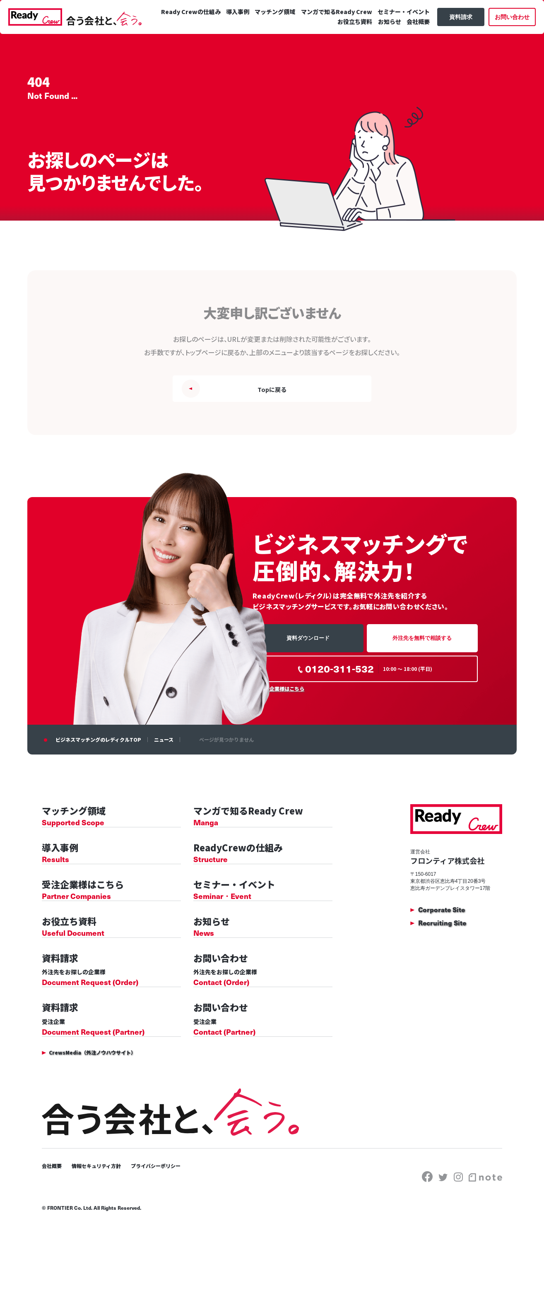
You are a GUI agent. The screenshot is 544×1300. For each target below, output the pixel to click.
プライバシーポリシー (171, 1222)
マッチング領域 (326, 34)
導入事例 (288, 34)
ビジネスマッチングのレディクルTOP (98, 743)
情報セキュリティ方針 (103, 1222)
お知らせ (382, 44)
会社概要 (410, 44)
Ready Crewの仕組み (242, 34)
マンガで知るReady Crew (386, 34)
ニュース (163, 743)
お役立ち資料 (348, 44)
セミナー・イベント (300, 44)
